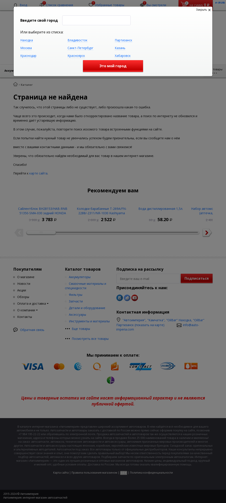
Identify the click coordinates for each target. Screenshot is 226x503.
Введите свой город (39, 20)
